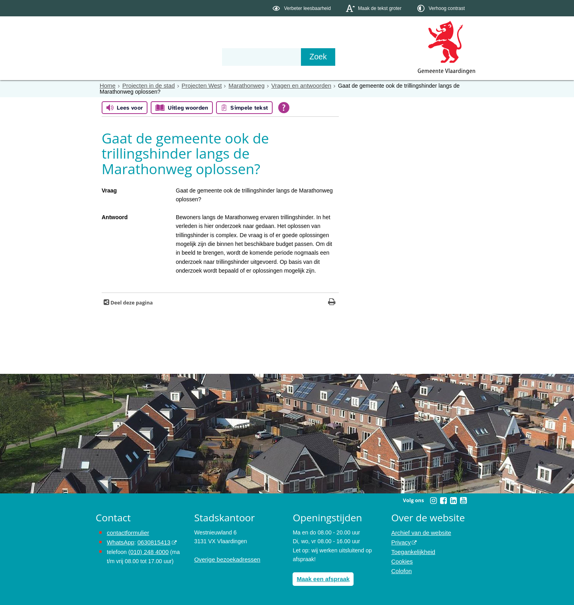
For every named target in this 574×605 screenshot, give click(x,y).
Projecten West (196, 85)
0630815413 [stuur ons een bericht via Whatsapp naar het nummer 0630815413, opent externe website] (151, 541)
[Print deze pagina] (332, 302)
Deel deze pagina (131, 302)
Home (107, 85)
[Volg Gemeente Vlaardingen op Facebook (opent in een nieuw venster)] (443, 500)
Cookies (401, 559)
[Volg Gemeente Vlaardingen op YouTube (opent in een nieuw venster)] (463, 500)
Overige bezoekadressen (225, 559)
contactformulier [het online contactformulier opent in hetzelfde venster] (127, 532)
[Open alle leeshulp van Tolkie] (283, 107)
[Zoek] (372, 57)
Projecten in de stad (146, 85)
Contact (265, 57)
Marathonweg (239, 85)
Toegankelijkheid (412, 550)
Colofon (401, 568)
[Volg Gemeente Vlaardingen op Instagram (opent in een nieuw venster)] (433, 500)
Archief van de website (419, 532)
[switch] (302, 8)
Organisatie (218, 57)
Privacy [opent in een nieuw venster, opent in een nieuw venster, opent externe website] (400, 541)
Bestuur (170, 57)
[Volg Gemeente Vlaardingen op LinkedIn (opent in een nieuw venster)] (453, 500)
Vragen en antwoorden (290, 85)
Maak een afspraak (321, 578)
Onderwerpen (119, 57)
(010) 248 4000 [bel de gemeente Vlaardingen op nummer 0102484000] (147, 550)
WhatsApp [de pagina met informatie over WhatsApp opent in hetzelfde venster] (120, 541)
